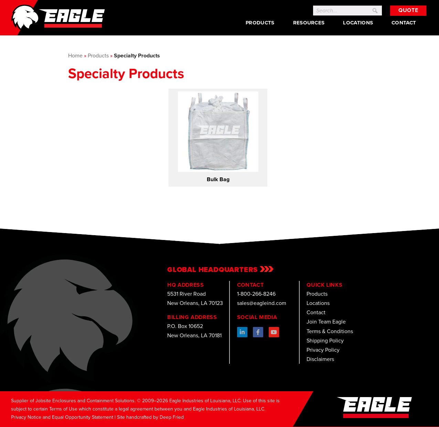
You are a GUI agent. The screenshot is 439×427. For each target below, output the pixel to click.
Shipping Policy (325, 340)
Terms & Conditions (330, 331)
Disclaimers (320, 359)
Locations (358, 22)
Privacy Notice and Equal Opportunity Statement (62, 417)
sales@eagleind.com (261, 303)
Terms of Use (63, 409)
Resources (309, 22)
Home (75, 55)
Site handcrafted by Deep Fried (150, 417)
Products (260, 22)
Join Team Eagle (326, 322)
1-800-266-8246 (256, 294)
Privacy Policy (323, 350)
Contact (404, 22)
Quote (408, 10)
